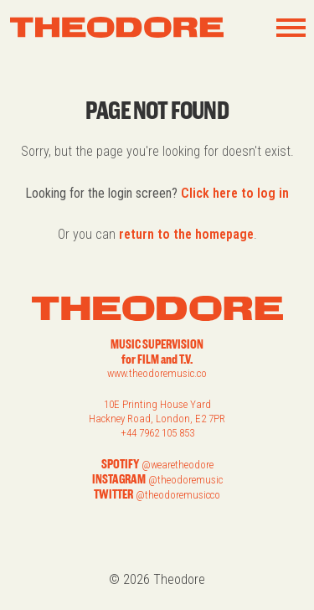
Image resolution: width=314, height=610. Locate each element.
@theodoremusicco (178, 495)
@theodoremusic (185, 479)
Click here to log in (235, 193)
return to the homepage (186, 234)
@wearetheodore (178, 464)
